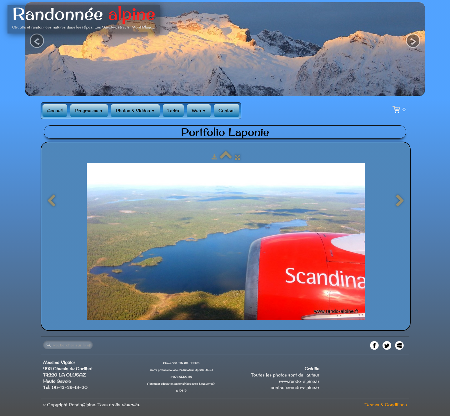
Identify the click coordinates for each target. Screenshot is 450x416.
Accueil (54, 110)
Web (199, 110)
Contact (226, 110)
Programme (89, 110)
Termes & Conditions (385, 405)
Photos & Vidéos (135, 110)
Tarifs (173, 110)
